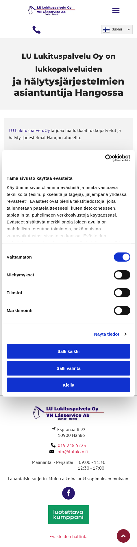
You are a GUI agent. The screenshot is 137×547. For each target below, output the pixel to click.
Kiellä (68, 384)
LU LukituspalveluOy (29, 130)
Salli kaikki (69, 351)
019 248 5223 (72, 445)
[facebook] (68, 494)
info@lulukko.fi (72, 451)
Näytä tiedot (106, 334)
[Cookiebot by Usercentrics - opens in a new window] (105, 158)
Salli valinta (69, 368)
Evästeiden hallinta (68, 536)
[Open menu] (116, 10)
